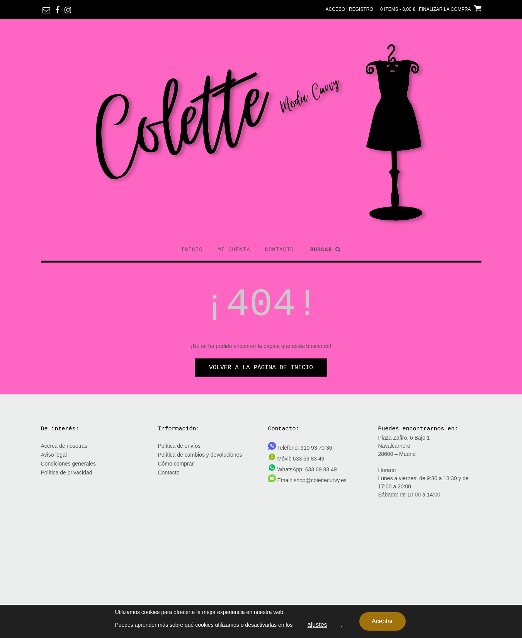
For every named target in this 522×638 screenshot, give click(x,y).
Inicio (192, 250)
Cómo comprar (176, 464)
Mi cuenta (234, 250)
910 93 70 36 (316, 448)
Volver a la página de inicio (261, 367)
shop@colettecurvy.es (320, 480)
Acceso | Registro (349, 9)
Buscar (325, 250)
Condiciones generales (68, 464)
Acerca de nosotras (64, 446)
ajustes (317, 624)
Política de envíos (179, 446)
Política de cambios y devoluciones (200, 455)
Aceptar (382, 621)
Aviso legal (54, 455)
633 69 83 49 (309, 458)
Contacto (279, 250)
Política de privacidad (66, 472)
